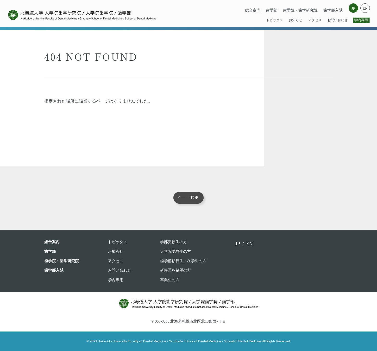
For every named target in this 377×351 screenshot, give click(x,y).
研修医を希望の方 (175, 270)
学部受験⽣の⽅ (173, 242)
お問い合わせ (337, 20)
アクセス (315, 20)
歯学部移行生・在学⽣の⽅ (183, 261)
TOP (194, 197)
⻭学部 (271, 10)
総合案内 (252, 10)
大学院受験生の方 (175, 251)
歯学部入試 (333, 10)
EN (365, 8)
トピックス (274, 20)
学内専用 (361, 20)
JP (353, 8)
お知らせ (295, 20)
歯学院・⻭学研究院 (300, 10)
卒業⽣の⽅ (169, 280)
